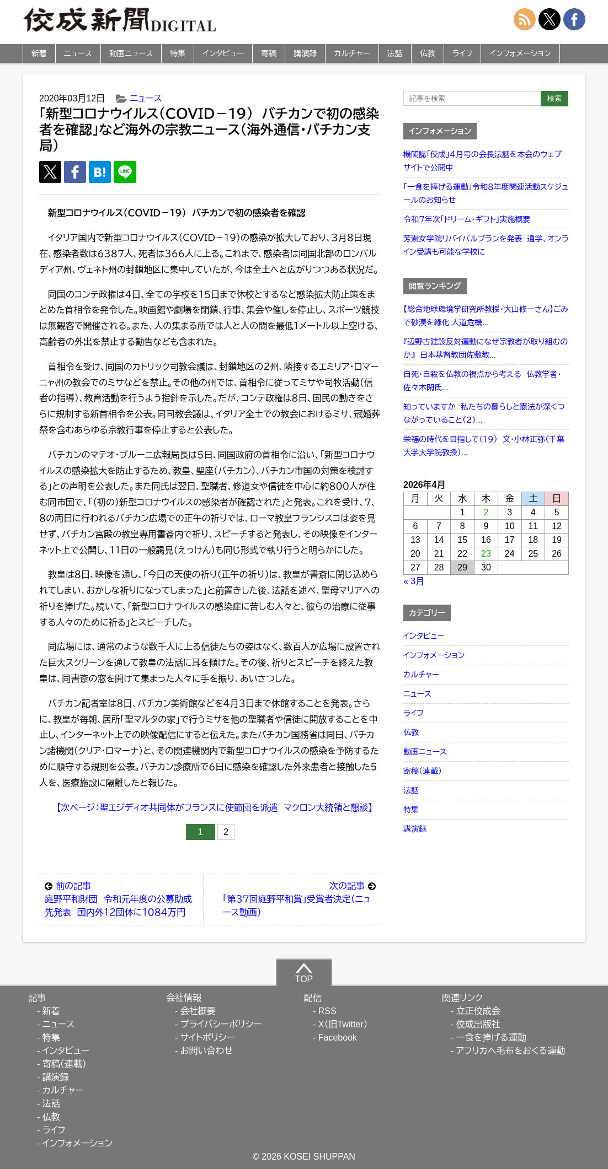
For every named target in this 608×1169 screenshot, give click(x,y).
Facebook (337, 1037)
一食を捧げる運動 (491, 1037)
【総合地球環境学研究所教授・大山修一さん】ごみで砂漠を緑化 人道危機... (485, 316)
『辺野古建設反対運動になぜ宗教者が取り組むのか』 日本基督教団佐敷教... (485, 348)
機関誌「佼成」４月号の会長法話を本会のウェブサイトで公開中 (482, 161)
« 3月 (413, 581)
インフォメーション (520, 53)
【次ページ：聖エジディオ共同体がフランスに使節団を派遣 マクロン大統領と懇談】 (215, 807)
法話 (395, 53)
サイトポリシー (207, 1037)
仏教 (427, 53)
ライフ (462, 53)
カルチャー (352, 53)
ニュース (78, 53)
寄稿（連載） (422, 771)
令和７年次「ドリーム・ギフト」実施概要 (466, 219)
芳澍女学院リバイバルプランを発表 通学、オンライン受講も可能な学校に (486, 245)
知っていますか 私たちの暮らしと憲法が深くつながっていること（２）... (484, 413)
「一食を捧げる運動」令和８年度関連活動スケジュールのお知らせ (485, 193)
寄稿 (268, 53)
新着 (39, 53)
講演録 (305, 53)
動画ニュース (131, 53)
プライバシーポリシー (221, 1024)
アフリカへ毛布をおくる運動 (510, 1050)
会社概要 (198, 1011)
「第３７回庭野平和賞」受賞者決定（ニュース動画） (299, 898)
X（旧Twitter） (343, 1024)
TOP (304, 973)
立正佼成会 (478, 1011)
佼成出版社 (478, 1024)
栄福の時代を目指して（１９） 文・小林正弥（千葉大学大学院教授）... (483, 446)
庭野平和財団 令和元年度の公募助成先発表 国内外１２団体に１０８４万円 (121, 898)
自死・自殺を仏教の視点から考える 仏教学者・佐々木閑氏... (482, 381)
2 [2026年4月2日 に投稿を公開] (486, 512)
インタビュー (223, 53)
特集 (177, 53)
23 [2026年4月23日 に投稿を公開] (486, 553)
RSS (327, 1011)
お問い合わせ (206, 1050)
